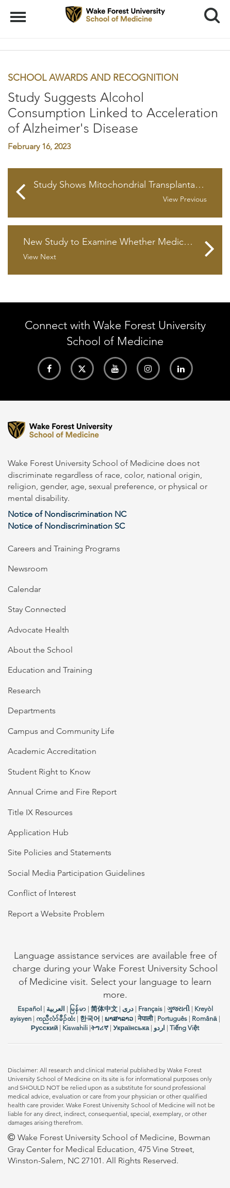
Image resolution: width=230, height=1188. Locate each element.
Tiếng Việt (184, 1028)
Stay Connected (37, 609)
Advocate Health (38, 630)
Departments (32, 710)
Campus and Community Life (61, 731)
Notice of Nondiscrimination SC (66, 526)
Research (24, 690)
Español (30, 1009)
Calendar (24, 589)
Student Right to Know (49, 772)
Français (150, 1009)
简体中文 (104, 1009)
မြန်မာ (78, 1009)
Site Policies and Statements (59, 852)
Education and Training (50, 670)
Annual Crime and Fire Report (62, 792)
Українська (131, 1028)
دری (128, 1009)
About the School (40, 650)
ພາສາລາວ (119, 1018)
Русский (44, 1028)
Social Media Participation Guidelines (76, 873)
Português (172, 1018)
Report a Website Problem (56, 914)
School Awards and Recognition (93, 77)
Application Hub (38, 832)
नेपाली (145, 1018)
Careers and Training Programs (64, 548)
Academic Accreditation (52, 751)
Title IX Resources (40, 812)
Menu (19, 12)
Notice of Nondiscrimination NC (67, 514)
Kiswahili (75, 1028)
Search (208, 11)
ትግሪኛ (99, 1028)
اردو (159, 1028)
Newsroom (28, 568)
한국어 (90, 1018)
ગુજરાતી (178, 1009)
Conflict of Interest (42, 893)
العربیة (55, 1009)
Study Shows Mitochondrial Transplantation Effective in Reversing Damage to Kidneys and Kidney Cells (128, 192)
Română (204, 1018)
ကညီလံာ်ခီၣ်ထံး (55, 1018)
